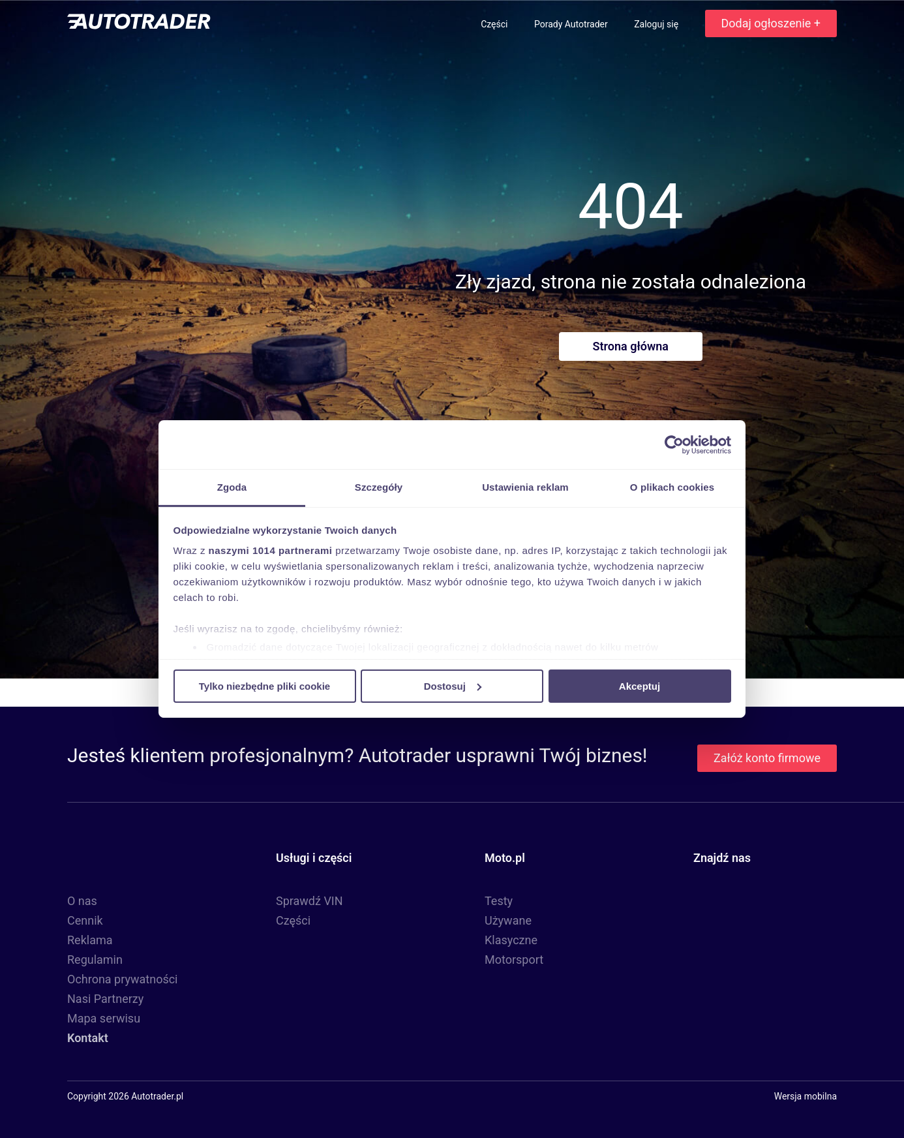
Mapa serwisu (103, 1018)
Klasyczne (511, 940)
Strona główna (631, 346)
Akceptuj (639, 685)
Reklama (90, 940)
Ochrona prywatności (122, 979)
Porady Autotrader (572, 24)
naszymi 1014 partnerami (271, 550)
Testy (499, 901)
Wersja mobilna (805, 1096)
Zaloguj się (657, 24)
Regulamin (95, 959)
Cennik (85, 920)
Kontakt (87, 1038)
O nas (82, 901)
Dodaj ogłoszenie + (771, 23)
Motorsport (514, 959)
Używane (508, 920)
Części (495, 24)
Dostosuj (452, 685)
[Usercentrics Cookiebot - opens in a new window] (674, 444)
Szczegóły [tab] (378, 487)
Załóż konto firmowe (767, 758)
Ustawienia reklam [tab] (525, 487)
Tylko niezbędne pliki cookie (264, 685)
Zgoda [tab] (232, 487)
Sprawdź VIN (309, 901)
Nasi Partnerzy (105, 999)
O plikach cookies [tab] (672, 487)
